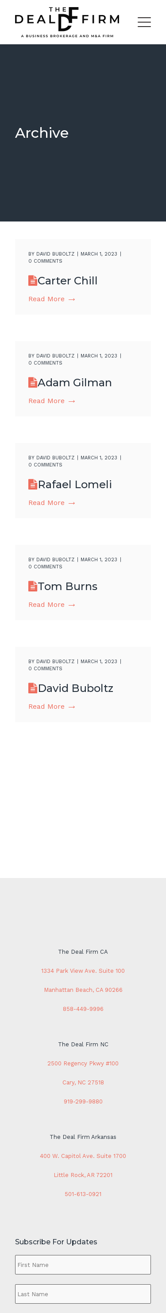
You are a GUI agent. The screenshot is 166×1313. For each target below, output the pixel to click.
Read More (51, 299)
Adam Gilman (75, 382)
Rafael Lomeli (75, 484)
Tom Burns (67, 586)
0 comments (45, 261)
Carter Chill (68, 280)
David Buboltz (55, 254)
